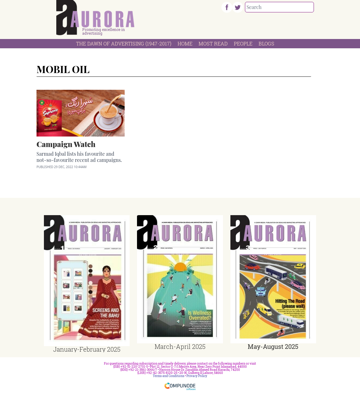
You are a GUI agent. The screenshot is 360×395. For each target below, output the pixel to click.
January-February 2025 (86, 349)
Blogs (266, 43)
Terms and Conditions (168, 376)
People (243, 43)
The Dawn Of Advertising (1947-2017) (123, 43)
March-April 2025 (180, 346)
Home (185, 43)
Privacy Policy (196, 376)
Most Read (213, 43)
